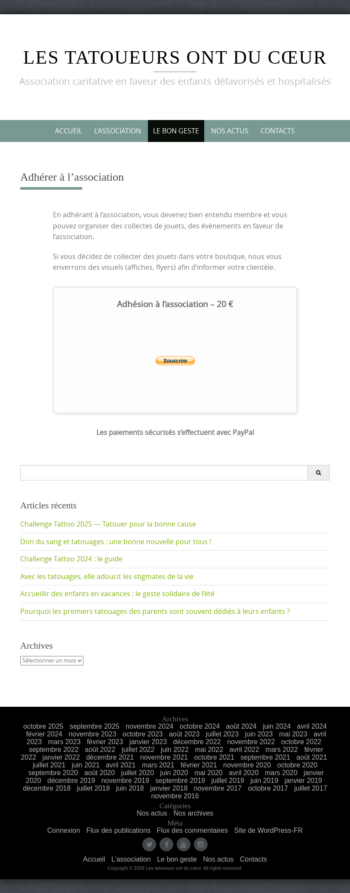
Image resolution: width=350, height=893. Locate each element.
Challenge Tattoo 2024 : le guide (71, 559)
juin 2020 (174, 772)
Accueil (68, 130)
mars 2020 (281, 772)
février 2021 (199, 765)
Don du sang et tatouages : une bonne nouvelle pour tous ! (115, 541)
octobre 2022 (301, 741)
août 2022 (100, 749)
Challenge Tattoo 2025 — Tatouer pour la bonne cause (108, 524)
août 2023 (184, 734)
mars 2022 (281, 749)
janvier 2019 (303, 780)
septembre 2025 (95, 726)
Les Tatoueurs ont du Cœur (175, 57)
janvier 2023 (148, 741)
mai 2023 (293, 734)
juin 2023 (259, 734)
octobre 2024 (200, 726)
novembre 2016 (175, 796)
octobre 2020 (297, 765)
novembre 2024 (149, 726)
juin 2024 (277, 726)
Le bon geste (176, 130)
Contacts (278, 130)
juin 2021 (86, 765)
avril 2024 (312, 726)
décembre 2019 (71, 780)
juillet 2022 (138, 749)
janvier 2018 (168, 788)
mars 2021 (158, 765)
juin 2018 (130, 788)
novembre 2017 (218, 788)
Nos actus (230, 130)
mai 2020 (208, 772)
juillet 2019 (227, 780)
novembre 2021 (164, 757)
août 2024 (241, 726)
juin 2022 (175, 749)
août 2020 (99, 772)
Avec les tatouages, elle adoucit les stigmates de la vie (106, 576)
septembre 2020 (53, 772)
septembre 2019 (180, 780)
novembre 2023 (92, 734)
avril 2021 (120, 765)
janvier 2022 (61, 757)
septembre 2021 (265, 757)
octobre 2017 (268, 788)
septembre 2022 (54, 749)
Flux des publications (118, 830)
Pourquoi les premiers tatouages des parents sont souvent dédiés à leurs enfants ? (155, 611)
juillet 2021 (49, 765)
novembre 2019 (125, 780)
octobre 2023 (143, 734)
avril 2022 (244, 749)
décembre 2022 (197, 741)
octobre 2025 (43, 726)
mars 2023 (64, 741)
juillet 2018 (93, 788)
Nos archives (193, 813)
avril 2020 (243, 772)
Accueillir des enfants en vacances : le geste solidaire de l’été (117, 593)
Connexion (63, 830)
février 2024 (44, 734)
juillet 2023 (222, 734)
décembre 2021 (110, 757)
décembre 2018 (47, 788)
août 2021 (311, 757)
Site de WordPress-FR (268, 830)
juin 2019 (264, 780)
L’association (117, 130)
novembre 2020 (247, 765)
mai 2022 (209, 749)
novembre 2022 (251, 741)
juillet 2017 (310, 788)
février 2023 (105, 741)
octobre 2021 (214, 757)
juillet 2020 (137, 772)
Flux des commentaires (192, 830)
